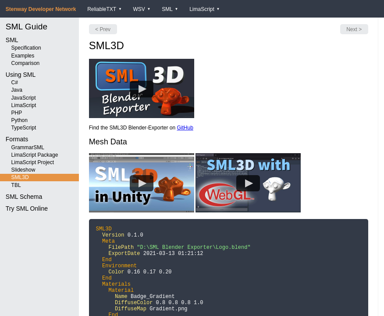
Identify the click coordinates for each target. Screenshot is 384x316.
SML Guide (26, 26)
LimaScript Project (32, 162)
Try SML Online (27, 208)
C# (14, 82)
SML (12, 39)
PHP (16, 113)
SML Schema (24, 196)
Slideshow (23, 170)
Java (16, 90)
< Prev (102, 29)
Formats (17, 139)
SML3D (20, 177)
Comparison (25, 63)
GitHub (185, 128)
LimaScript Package (34, 155)
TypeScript (23, 128)
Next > (354, 29)
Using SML (21, 74)
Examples (23, 56)
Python (19, 120)
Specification (26, 48)
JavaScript (23, 98)
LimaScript (23, 105)
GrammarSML (27, 147)
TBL (16, 185)
